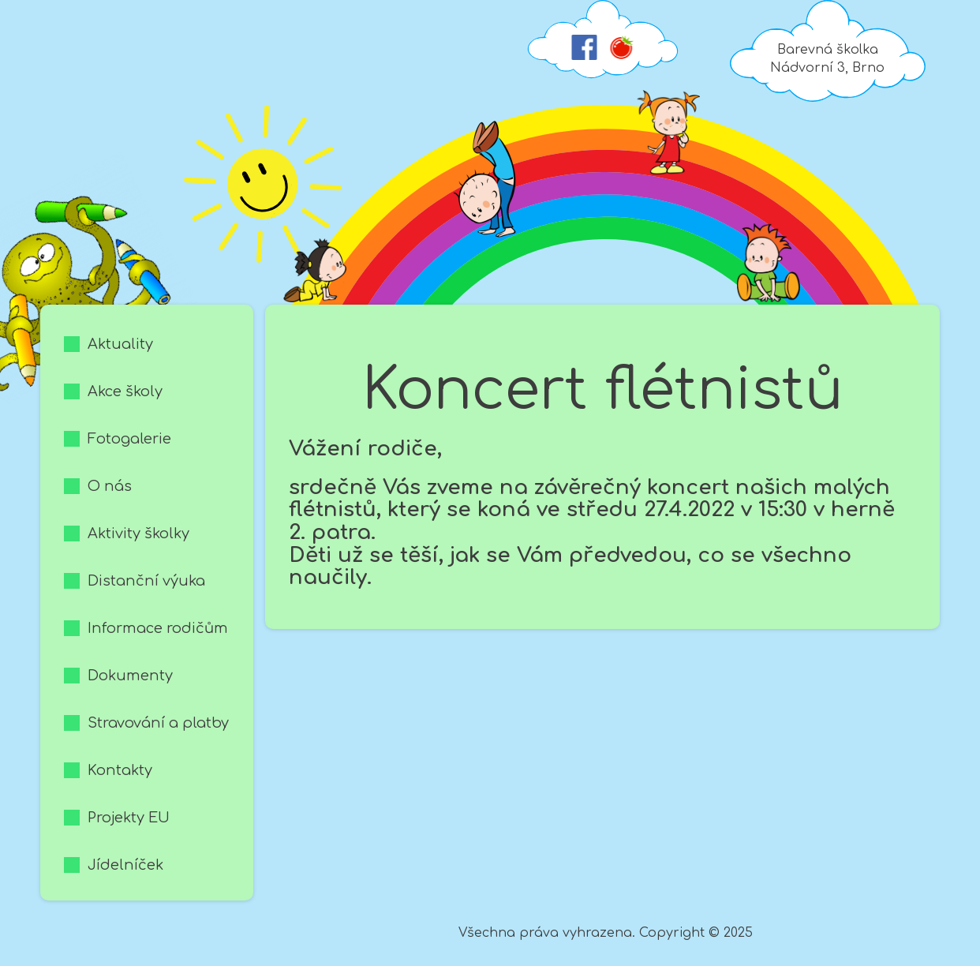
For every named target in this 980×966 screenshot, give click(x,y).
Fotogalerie (129, 439)
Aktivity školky (138, 533)
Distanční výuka (146, 581)
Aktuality (120, 344)
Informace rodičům (158, 628)
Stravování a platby (158, 723)
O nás (110, 486)
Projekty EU (129, 818)
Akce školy (125, 391)
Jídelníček (125, 865)
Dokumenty (130, 675)
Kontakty (120, 770)
